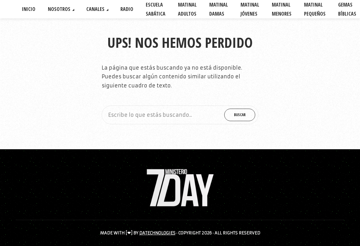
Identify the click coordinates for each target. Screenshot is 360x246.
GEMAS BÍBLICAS (347, 9)
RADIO (126, 9)
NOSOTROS (59, 9)
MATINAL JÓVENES (250, 9)
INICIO (28, 9)
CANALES (95, 9)
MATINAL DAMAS (218, 9)
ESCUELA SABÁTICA (155, 9)
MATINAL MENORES (282, 9)
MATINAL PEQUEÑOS (315, 9)
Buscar (240, 114)
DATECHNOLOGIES (157, 233)
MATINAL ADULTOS (187, 9)
